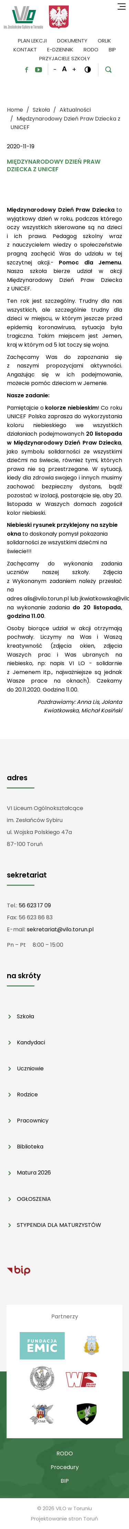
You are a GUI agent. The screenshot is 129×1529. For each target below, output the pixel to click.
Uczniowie (30, 1068)
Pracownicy (33, 1120)
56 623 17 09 (35, 905)
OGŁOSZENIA (34, 1199)
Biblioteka (30, 1147)
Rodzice (27, 1094)
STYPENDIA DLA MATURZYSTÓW (59, 1225)
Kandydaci (31, 1042)
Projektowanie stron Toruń (64, 1518)
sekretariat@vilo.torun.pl (60, 929)
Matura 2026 (34, 1173)
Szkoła (25, 1016)
